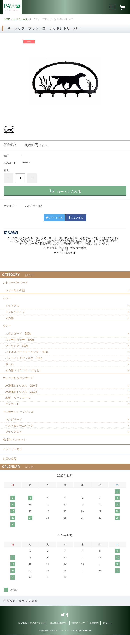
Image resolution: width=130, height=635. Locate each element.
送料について (78, 623)
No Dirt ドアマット (14, 439)
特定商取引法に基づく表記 (31, 623)
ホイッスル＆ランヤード (18, 378)
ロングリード (13, 419)
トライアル (12, 305)
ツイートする (54, 217)
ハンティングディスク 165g (23, 358)
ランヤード (12, 404)
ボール (9, 364)
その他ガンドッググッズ (18, 411)
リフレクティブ (15, 311)
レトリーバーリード (15, 282)
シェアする (75, 217)
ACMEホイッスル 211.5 (21, 391)
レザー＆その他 (15, 290)
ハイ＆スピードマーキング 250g (26, 351)
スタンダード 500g (18, 333)
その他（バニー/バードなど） (23, 370)
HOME (7, 19)
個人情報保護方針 (59, 623)
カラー (7, 298)
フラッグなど (13, 431)
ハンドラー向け (19, 19)
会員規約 (94, 623)
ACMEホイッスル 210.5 (21, 385)
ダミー (7, 325)
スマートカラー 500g (19, 339)
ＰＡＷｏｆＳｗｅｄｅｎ (20, 601)
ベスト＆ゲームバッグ (19, 425)
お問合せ (107, 623)
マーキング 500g (16, 345)
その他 (9, 318)
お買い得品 (10, 458)
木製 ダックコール (17, 398)
